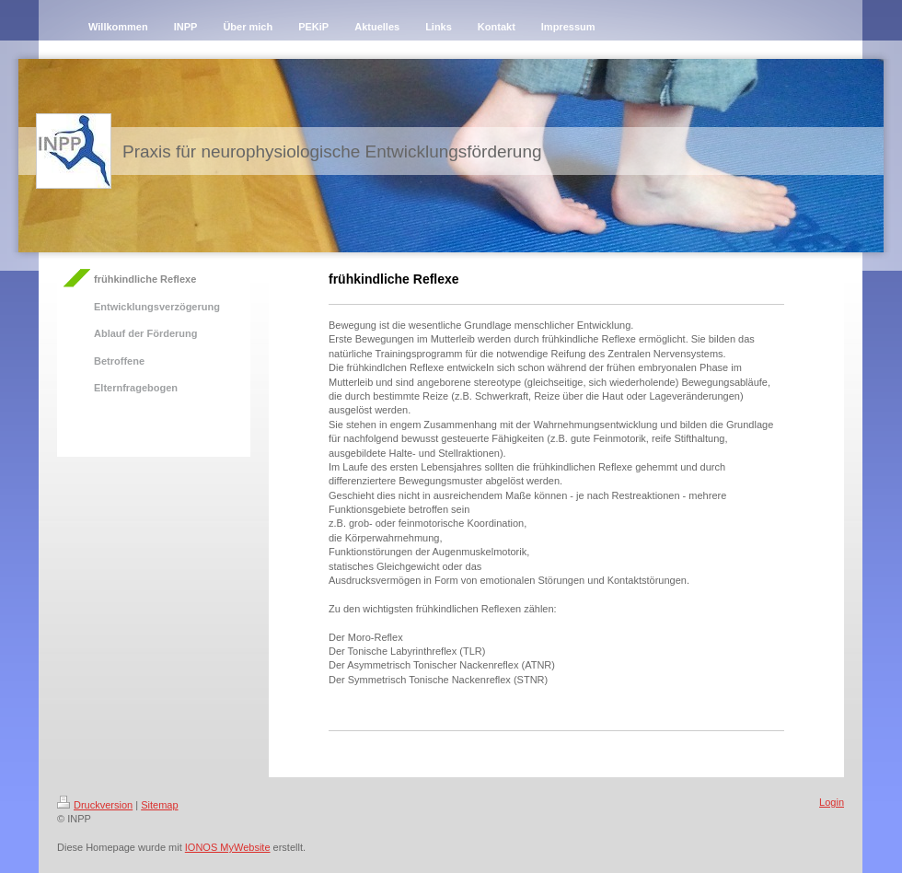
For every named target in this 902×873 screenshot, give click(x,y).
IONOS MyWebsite (228, 847)
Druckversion (95, 804)
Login (831, 802)
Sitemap (159, 804)
